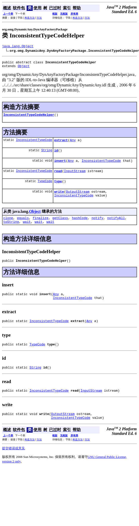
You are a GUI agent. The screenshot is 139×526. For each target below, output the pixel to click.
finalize (40, 227)
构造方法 (30, 17)
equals (23, 227)
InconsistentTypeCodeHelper (28, 117)
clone (8, 227)
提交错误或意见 (13, 465)
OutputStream (77, 199)
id (56, 154)
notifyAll (116, 227)
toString (11, 231)
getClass (60, 227)
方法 (39, 17)
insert (60, 166)
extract (61, 143)
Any (73, 143)
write (59, 199)
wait (27, 231)
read (58, 177)
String (46, 154)
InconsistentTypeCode (34, 143)
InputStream (74, 177)
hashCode (79, 227)
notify (97, 227)
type (58, 188)
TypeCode (45, 188)
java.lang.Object (17, 46)
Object (23, 68)
